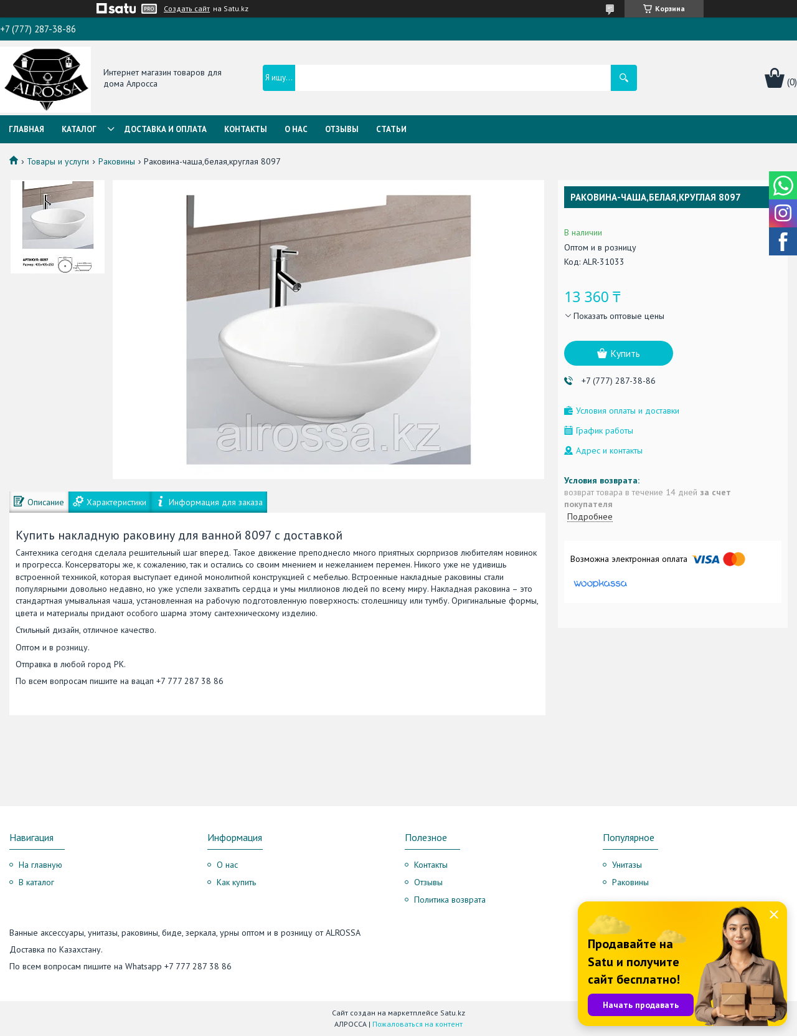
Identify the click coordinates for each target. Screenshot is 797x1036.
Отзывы (342, 129)
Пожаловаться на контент (417, 1024)
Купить (625, 353)
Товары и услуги (58, 161)
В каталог (36, 882)
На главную (40, 864)
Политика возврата (450, 899)
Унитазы (627, 864)
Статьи (391, 129)
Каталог (79, 129)
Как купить (236, 882)
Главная (26, 129)
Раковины (116, 161)
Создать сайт (187, 8)
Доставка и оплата (166, 129)
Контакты (245, 129)
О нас (296, 129)
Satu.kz (452, 1012)
